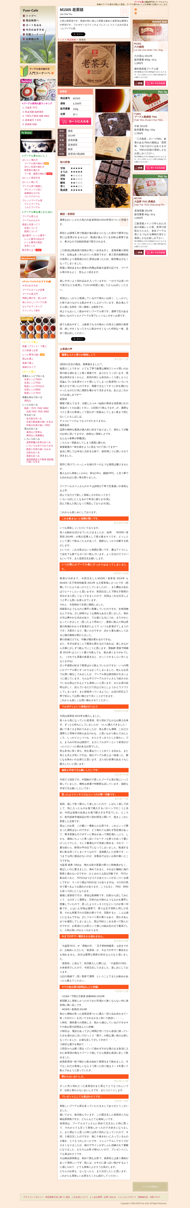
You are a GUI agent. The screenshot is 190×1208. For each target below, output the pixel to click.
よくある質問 (96, 1197)
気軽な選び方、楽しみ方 (34, 298)
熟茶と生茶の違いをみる (38, 449)
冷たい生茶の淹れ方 (34, 166)
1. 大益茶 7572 (29, 107)
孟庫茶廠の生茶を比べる (38, 442)
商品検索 (71, 40)
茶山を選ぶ (27, 358)
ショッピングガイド (127, 1197)
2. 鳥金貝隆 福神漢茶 (32, 112)
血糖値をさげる (32, 193)
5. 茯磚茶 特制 (29, 124)
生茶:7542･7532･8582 (37, 411)
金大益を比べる (34, 418)
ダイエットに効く (33, 189)
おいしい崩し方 (30, 182)
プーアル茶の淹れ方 (34, 163)
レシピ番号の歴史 (33, 242)
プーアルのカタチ (31, 220)
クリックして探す (31, 310)
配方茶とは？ (29, 250)
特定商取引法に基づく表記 (57, 1197)
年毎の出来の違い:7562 (38, 425)
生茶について (31, 228)
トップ (61, 40)
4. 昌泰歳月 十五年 (31, 120)
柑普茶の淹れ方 (32, 170)
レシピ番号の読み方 (34, 239)
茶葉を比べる (33, 456)
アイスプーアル (32, 204)
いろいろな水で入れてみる (39, 445)
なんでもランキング (32, 306)
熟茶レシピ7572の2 (34, 386)
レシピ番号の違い (31, 354)
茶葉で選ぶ (27, 363)
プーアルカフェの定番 (33, 290)
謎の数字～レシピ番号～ (34, 235)
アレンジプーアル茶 (32, 200)
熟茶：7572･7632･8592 (36, 408)
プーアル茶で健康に (32, 186)
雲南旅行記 (143, 1197)
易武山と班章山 (34, 432)
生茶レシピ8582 (32, 389)
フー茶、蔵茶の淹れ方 (35, 173)
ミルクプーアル (32, 207)
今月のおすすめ (30, 285)
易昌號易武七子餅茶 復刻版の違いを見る (40, 460)
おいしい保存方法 (31, 177)
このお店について (80, 1197)
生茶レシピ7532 (32, 382)
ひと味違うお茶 (30, 350)
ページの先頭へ (150, 1186)
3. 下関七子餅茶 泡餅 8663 (35, 116)
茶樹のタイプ (29, 367)
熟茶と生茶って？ (31, 224)
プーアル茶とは (30, 216)
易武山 (27, 400)
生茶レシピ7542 (32, 379)
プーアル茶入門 (30, 294)
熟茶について (31, 231)
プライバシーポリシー (33, 1197)
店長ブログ (155, 1197)
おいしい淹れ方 (30, 160)
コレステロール (32, 196)
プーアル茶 (138, 2)
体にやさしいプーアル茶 (34, 302)
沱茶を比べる (33, 452)
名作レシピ (29, 245)
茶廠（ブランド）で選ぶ (34, 346)
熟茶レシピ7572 (32, 393)
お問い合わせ (110, 1197)
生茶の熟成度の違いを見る (39, 422)
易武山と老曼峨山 (35, 435)
